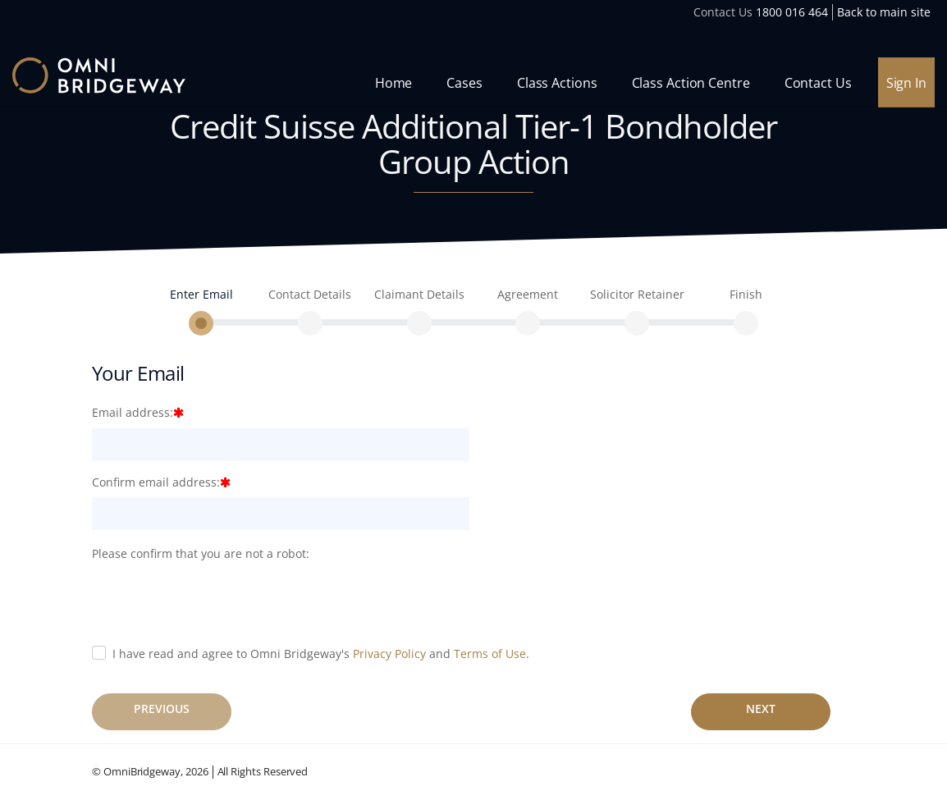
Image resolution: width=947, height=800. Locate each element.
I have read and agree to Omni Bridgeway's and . (320, 653)
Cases (464, 83)
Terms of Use (490, 653)
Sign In (906, 83)
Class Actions (557, 83)
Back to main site (884, 12)
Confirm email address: (156, 482)
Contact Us (818, 83)
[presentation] (216, 601)
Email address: (132, 412)
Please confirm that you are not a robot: (200, 553)
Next (760, 708)
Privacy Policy (389, 653)
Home (394, 83)
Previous (162, 708)
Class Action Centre (691, 83)
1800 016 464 (792, 12)
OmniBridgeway (142, 771)
